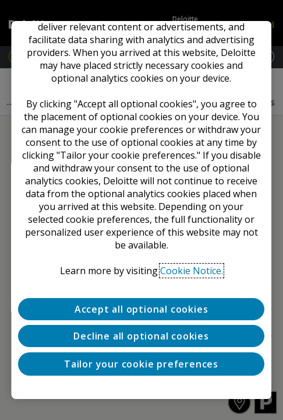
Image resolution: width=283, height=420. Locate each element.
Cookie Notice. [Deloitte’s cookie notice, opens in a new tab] (191, 270)
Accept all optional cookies (141, 309)
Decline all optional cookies (141, 336)
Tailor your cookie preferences (141, 364)
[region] (141, 210)
